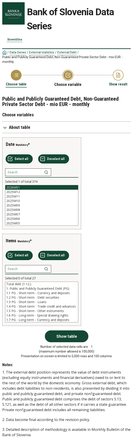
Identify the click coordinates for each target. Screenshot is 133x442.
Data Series (18, 52)
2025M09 (41, 205)
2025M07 (41, 214)
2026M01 (41, 187)
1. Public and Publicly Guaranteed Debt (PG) (41, 288)
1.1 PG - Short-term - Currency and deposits (41, 293)
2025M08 (41, 210)
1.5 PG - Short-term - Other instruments (41, 311)
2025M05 (41, 223)
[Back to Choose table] (16, 78)
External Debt (66, 52)
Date (10, 144)
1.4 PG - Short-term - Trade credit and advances (41, 306)
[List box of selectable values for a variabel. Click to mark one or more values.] (41, 205)
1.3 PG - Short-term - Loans (41, 302)
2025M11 (41, 196)
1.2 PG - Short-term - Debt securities (41, 297)
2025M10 (41, 201)
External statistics (41, 52)
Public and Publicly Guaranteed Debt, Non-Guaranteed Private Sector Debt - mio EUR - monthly (62, 59)
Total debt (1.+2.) (41, 284)
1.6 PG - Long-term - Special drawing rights (41, 315)
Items (11, 240)
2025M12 (41, 192)
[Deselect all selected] (54, 159)
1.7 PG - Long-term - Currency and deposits (41, 320)
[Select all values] (19, 159)
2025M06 (41, 219)
